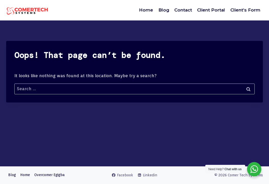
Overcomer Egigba (49, 175)
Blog (163, 10)
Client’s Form (245, 10)
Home (146, 10)
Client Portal (211, 10)
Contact (183, 10)
